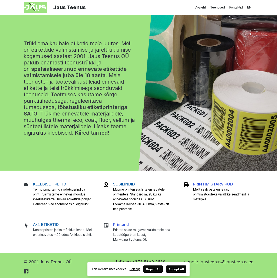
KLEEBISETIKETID (49, 184)
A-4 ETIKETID (46, 224)
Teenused (217, 7)
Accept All (176, 269)
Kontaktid (236, 7)
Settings (135, 269)
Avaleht (200, 7)
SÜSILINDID (124, 184)
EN (249, 7)
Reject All (153, 269)
